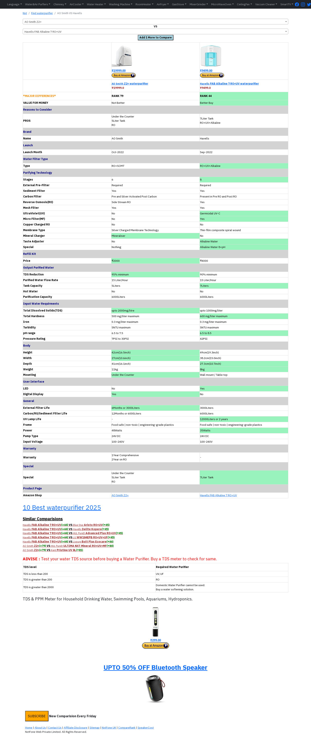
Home (28, 727)
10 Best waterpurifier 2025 (62, 507)
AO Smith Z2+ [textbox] (33, 22)
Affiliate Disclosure (75, 727)
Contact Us (55, 727)
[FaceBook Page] (298, 4)
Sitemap (95, 727)
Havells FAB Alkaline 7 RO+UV (218, 495)
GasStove (178, 4)
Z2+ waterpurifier (130, 83)
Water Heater (95, 4)
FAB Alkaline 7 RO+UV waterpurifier (229, 83)
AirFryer (162, 4)
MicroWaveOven (221, 4)
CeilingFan (243, 4)
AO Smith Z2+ (120, 495)
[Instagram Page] (304, 4)
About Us (40, 727)
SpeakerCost (146, 727)
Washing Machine (119, 4)
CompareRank (126, 727)
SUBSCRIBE (37, 716)
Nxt (25, 13)
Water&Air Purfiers (36, 4)
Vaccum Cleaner (265, 4)
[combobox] (155, 21)
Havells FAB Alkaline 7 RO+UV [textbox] (43, 31)
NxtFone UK (109, 727)
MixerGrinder (198, 4)
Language (13, 4)
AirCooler (75, 4)
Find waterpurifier (42, 13)
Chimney (59, 4)
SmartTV (285, 4)
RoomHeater (143, 4)
